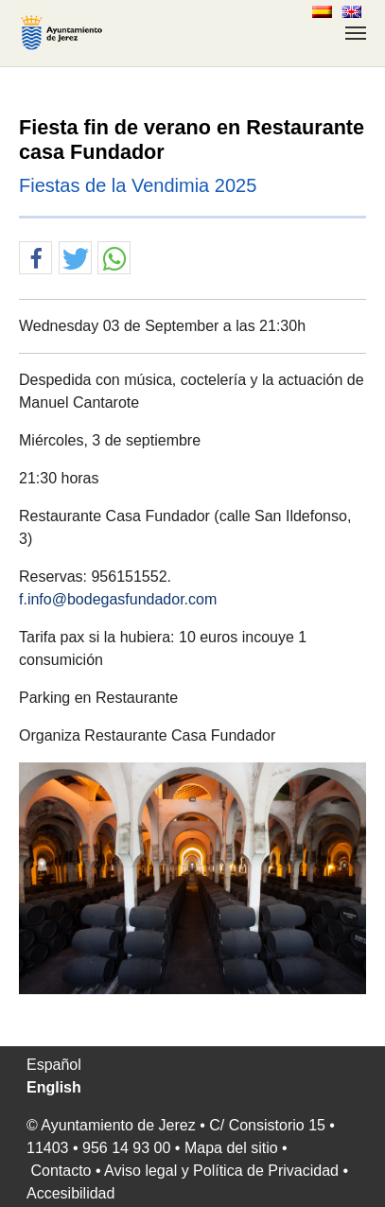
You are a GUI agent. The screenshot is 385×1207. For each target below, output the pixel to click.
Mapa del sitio (231, 1148)
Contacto (60, 1171)
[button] (35, 258)
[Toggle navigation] (355, 33)
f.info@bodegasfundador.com (118, 599)
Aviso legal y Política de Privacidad (221, 1171)
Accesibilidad (70, 1193)
